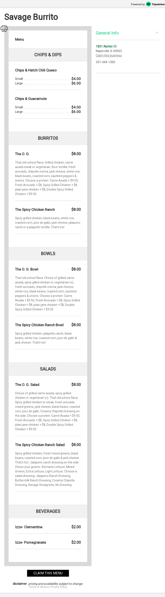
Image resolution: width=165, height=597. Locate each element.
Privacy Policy (59, 586)
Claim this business (109, 55)
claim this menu (48, 573)
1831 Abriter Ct (106, 46)
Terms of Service (39, 586)
